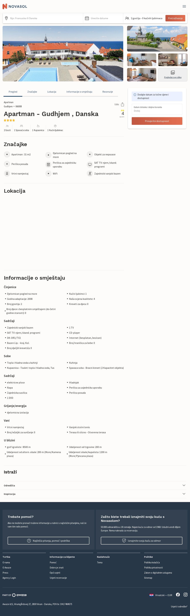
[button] (103, 18)
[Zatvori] (184, 6)
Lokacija (51, 91)
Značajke (32, 91)
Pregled (13, 91)
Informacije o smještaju (79, 91)
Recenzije (107, 91)
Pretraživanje (175, 18)
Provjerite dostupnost (157, 121)
